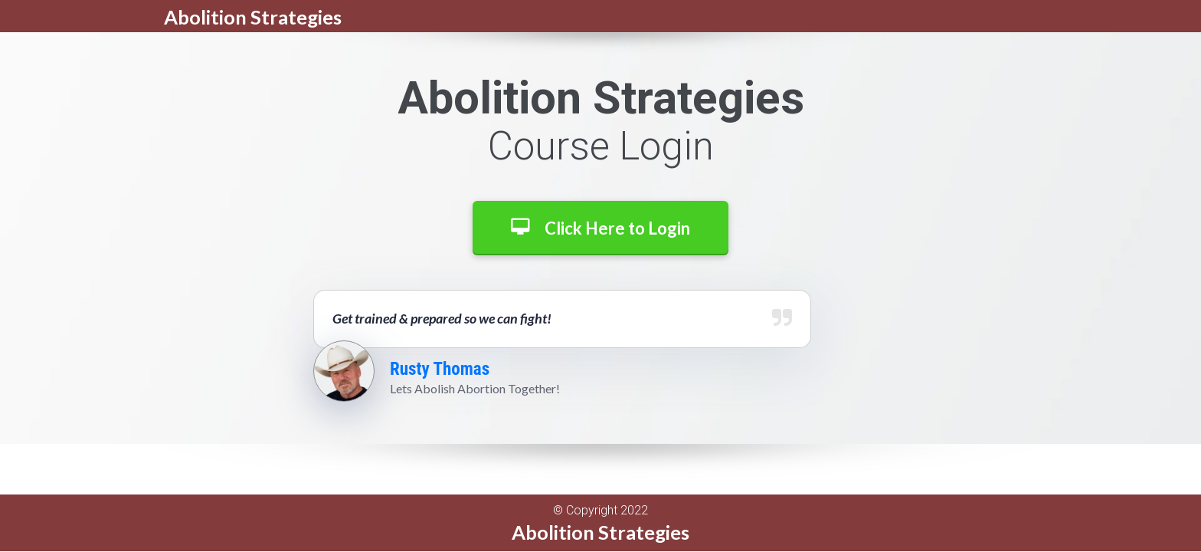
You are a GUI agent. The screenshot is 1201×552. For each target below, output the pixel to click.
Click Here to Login (600, 228)
